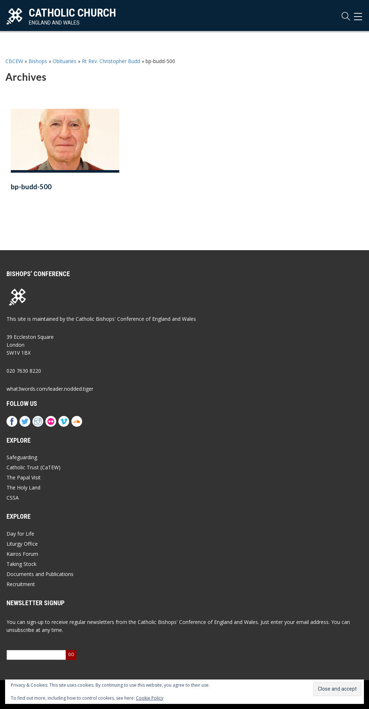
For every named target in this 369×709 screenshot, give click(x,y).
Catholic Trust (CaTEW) (33, 467)
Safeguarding (21, 457)
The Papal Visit (23, 477)
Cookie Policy (149, 698)
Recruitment (20, 584)
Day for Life (20, 533)
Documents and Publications (40, 574)
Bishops (37, 61)
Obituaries (64, 61)
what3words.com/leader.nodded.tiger (49, 388)
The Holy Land (23, 487)
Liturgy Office (22, 543)
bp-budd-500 (31, 187)
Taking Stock (21, 563)
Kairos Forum (22, 553)
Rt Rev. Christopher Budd (111, 61)
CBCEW (14, 61)
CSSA (12, 497)
